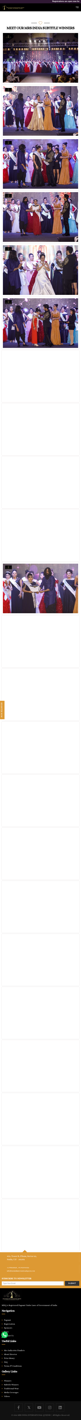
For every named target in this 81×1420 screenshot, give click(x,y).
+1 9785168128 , (12, 1267)
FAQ (6, 1362)
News (6, 1332)
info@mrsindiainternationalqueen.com (21, 1271)
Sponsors (8, 1328)
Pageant (7, 1320)
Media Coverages (11, 1392)
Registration (9, 1324)
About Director (10, 1354)
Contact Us (9, 1336)
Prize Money (9, 1358)
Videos (7, 1396)
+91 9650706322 (23, 1267)
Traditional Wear (11, 1388)
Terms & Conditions (13, 1366)
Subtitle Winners (11, 1385)
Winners (7, 1381)
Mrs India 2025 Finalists (14, 1350)
